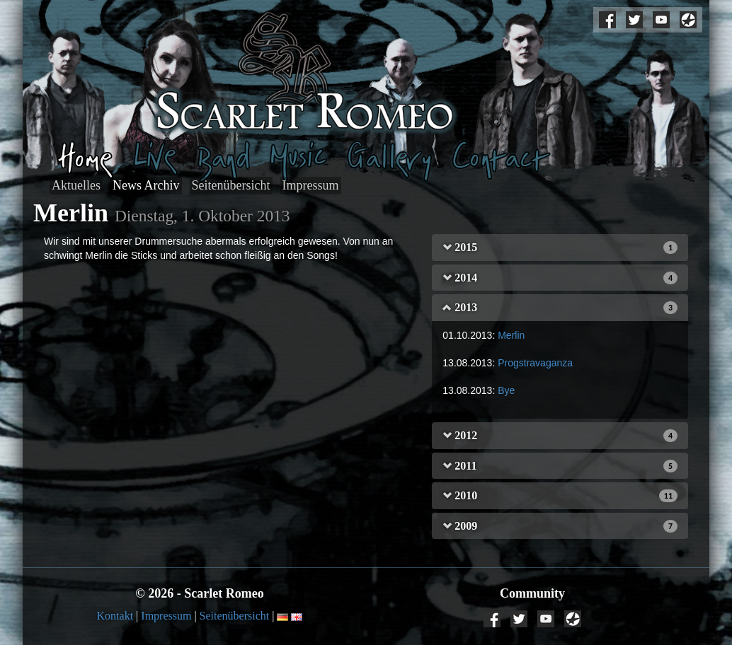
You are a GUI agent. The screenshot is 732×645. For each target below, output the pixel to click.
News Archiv (146, 185)
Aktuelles (76, 185)
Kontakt (115, 616)
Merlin (511, 335)
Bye (506, 390)
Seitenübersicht (231, 185)
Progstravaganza (535, 362)
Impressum (310, 185)
